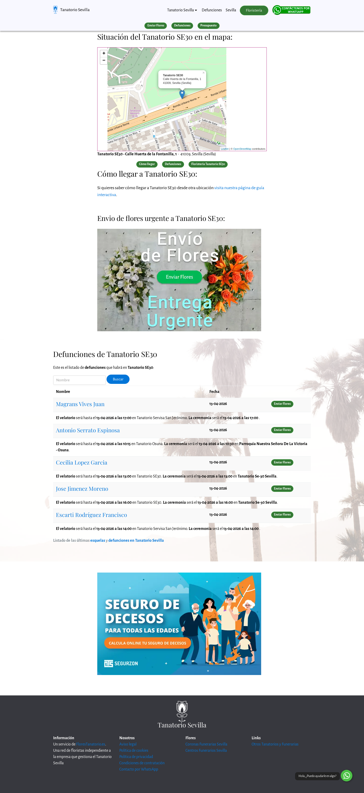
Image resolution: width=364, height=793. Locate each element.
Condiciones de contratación (142, 763)
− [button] (103, 60)
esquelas (97, 540)
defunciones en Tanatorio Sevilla (136, 540)
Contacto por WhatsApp (138, 769)
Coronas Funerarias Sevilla (206, 744)
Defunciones (212, 10)
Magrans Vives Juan (80, 404)
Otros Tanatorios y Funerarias (275, 744)
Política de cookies (133, 750)
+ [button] (103, 53)
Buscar (118, 379)
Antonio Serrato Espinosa (88, 430)
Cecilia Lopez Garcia (81, 462)
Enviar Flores (155, 25)
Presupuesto (208, 25)
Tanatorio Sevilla (75, 9)
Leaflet (225, 148)
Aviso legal (127, 744)
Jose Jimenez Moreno (82, 488)
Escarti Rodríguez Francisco (91, 514)
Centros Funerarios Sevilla (206, 750)
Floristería (254, 10)
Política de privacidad (136, 757)
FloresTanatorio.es (90, 744)
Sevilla (231, 10)
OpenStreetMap (242, 148)
